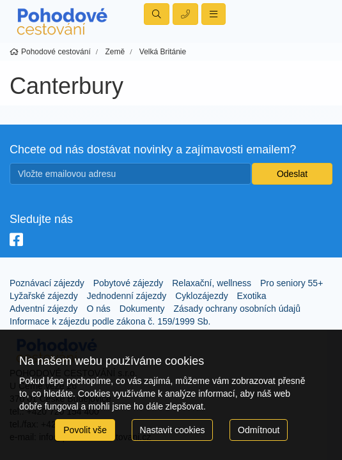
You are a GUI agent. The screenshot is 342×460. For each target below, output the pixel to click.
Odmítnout (258, 430)
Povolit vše (85, 430)
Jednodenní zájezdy (127, 296)
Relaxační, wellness (211, 283)
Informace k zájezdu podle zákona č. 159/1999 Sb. (110, 321)
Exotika (252, 296)
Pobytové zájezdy (128, 283)
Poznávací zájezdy (47, 283)
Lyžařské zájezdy (44, 296)
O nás (99, 308)
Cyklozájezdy (201, 296)
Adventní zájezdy (44, 308)
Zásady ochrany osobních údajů (236, 308)
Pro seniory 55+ (291, 283)
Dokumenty (142, 308)
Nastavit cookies (172, 430)
